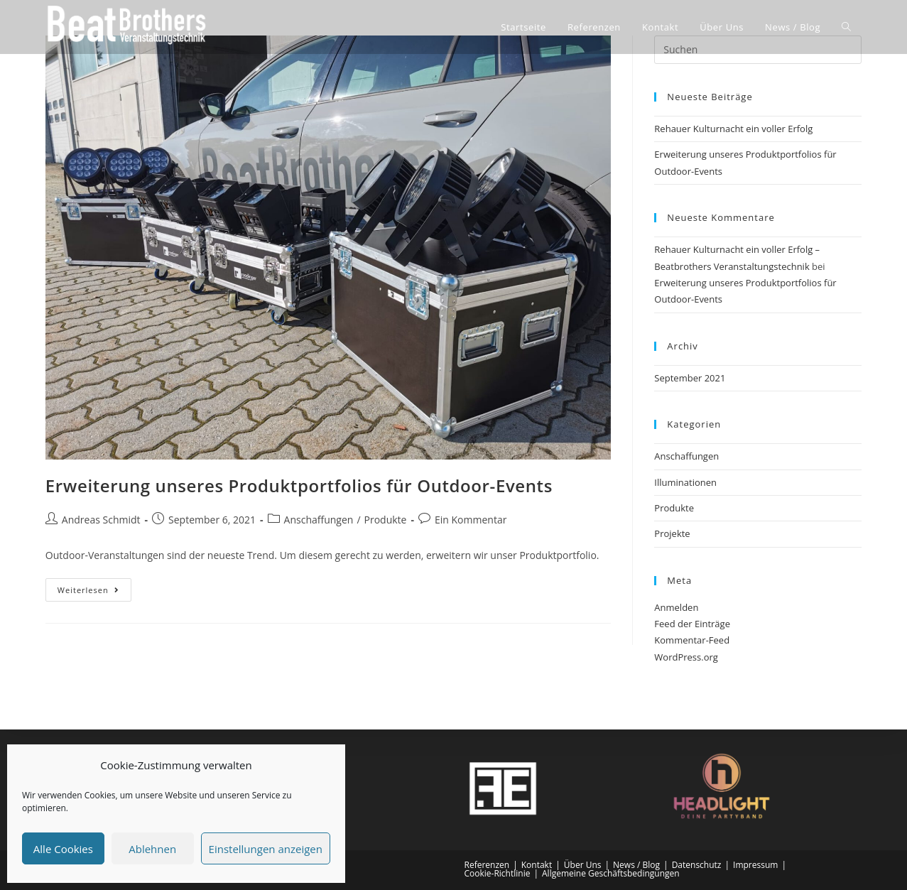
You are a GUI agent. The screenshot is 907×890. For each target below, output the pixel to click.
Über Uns (583, 865)
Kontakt (536, 865)
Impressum (755, 865)
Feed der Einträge (692, 623)
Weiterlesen (94, 586)
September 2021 (689, 377)
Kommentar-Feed (691, 640)
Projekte (672, 533)
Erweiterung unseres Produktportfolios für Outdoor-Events (299, 485)
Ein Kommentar (470, 519)
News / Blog (636, 865)
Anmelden (676, 607)
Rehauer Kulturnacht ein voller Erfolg (733, 128)
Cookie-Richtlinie (498, 873)
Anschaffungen (319, 519)
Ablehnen (152, 849)
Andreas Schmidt (101, 519)
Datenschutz (697, 865)
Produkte (385, 519)
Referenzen (487, 865)
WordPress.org (686, 657)
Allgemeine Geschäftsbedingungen (611, 873)
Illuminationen (685, 482)
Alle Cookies (63, 849)
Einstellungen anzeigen (265, 849)
